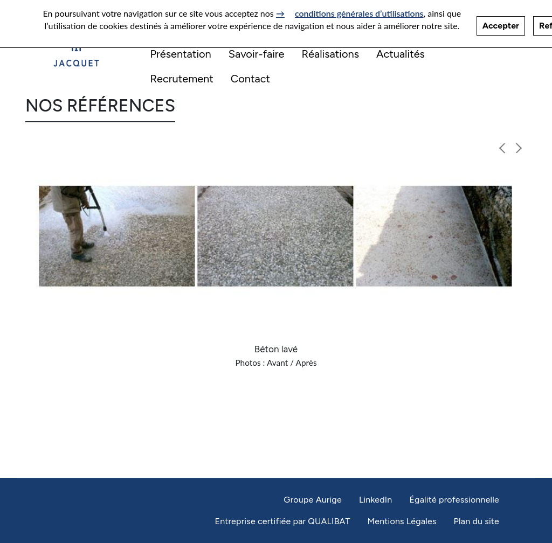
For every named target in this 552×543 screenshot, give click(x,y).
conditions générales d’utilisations (359, 10)
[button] (502, 148)
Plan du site (476, 521)
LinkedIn (375, 500)
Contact (250, 78)
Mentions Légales (401, 521)
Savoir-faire (257, 53)
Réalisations (330, 53)
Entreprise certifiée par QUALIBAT (282, 521)
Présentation (180, 53)
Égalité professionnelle (454, 500)
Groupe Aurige (313, 500)
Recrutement (181, 78)
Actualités (400, 53)
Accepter (500, 23)
